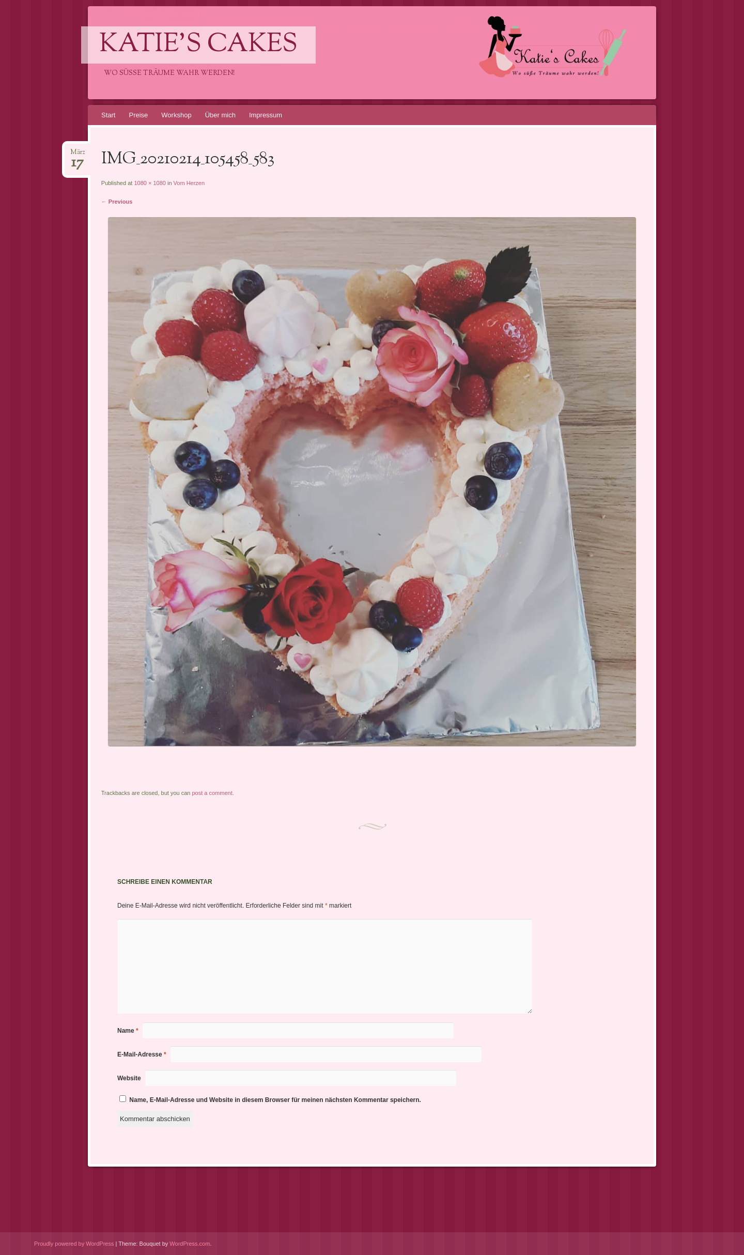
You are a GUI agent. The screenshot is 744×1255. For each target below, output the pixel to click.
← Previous (117, 201)
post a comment (212, 793)
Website (129, 1078)
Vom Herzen (189, 183)
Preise (138, 115)
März (77, 155)
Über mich (220, 115)
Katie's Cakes (198, 45)
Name (127, 1030)
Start (108, 115)
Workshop (176, 115)
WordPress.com (189, 1244)
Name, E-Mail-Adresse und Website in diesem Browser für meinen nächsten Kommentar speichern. (275, 1100)
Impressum (265, 115)
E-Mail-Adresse (141, 1054)
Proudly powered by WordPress (74, 1244)
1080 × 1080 (149, 183)
